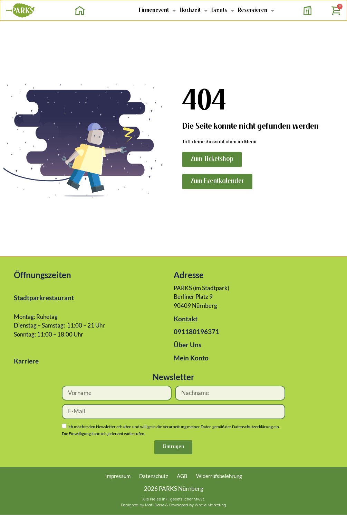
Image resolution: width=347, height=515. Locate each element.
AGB (182, 476)
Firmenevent (157, 10)
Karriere (26, 361)
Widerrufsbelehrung (219, 476)
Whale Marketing (210, 505)
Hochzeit (194, 10)
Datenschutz (153, 476)
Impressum (118, 476)
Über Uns (187, 345)
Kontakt (185, 319)
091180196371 (196, 331)
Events (222, 10)
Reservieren (256, 10)
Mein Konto (191, 358)
